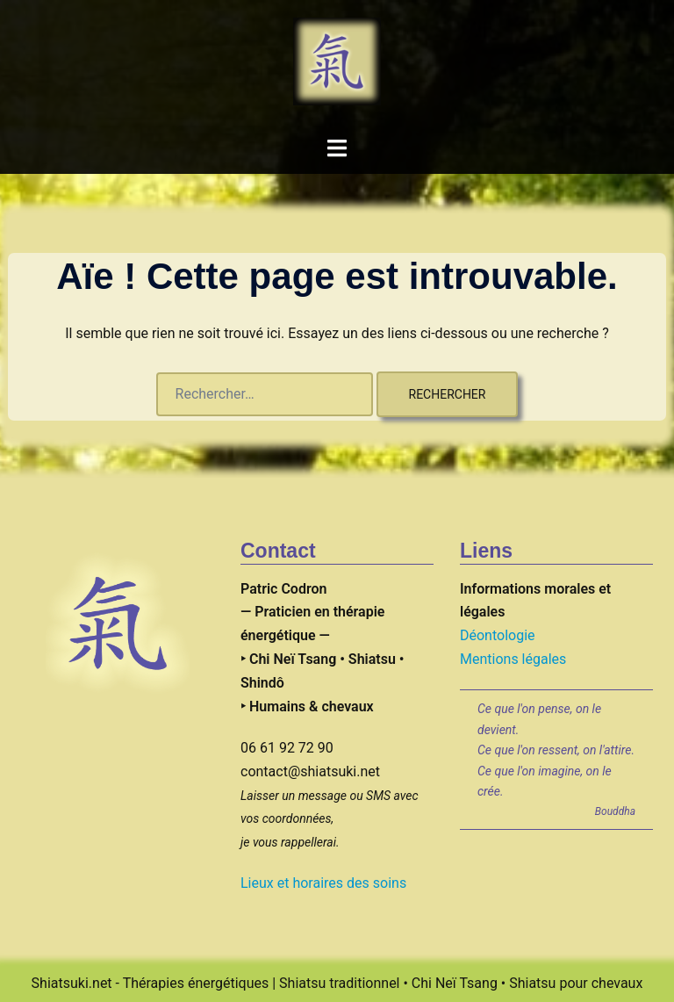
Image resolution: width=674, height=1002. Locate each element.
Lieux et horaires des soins (323, 883)
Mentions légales (513, 659)
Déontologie (497, 635)
